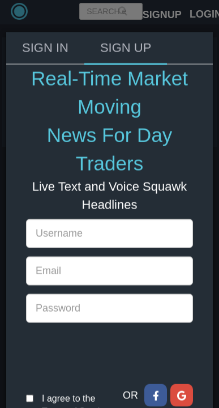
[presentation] (112, 321)
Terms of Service (75, 379)
